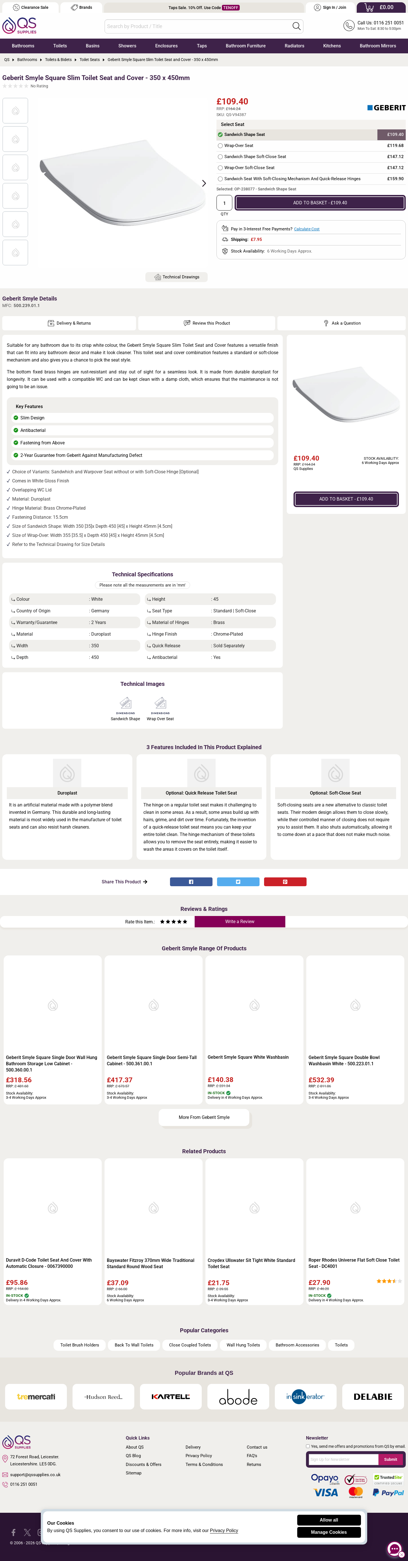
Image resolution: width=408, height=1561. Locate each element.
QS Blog (133, 1455)
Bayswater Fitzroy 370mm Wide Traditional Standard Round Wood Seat (150, 1263)
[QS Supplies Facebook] (13, 1532)
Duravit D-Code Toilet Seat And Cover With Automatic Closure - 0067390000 (49, 1263)
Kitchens (332, 46)
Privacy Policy (199, 1455)
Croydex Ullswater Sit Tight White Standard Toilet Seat (251, 1263)
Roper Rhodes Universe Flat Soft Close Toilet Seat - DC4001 (354, 1263)
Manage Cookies (329, 1532)
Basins (92, 46)
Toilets (60, 46)
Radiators (294, 46)
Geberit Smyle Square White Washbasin (248, 1057)
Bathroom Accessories (297, 1345)
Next (201, 183)
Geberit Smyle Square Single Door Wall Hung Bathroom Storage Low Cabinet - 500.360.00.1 (51, 1064)
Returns (254, 1464)
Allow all (329, 1520)
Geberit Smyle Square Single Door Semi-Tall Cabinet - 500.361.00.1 (152, 1060)
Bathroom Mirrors (378, 46)
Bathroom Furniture (246, 46)
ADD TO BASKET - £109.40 (320, 202)
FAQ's (252, 1455)
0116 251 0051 (19, 1485)
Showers (127, 46)
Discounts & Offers (144, 1464)
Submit (390, 1459)
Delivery (193, 1447)
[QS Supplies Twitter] (27, 1532)
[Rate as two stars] (165, 922)
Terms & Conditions (204, 1464)
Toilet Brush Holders (79, 1345)
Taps (202, 46)
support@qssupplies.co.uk (31, 1474)
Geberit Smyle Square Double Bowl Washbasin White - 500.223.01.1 (344, 1060)
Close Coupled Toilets (190, 1345)
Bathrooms (23, 46)
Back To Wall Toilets (134, 1345)
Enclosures (166, 46)
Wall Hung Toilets (243, 1345)
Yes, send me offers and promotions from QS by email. (358, 1446)
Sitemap (133, 1473)
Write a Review (239, 921)
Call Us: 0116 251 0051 (381, 23)
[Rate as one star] (162, 922)
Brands (81, 7)
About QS (135, 1447)
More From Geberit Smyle (204, 1117)
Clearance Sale (30, 7)
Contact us (257, 1447)
